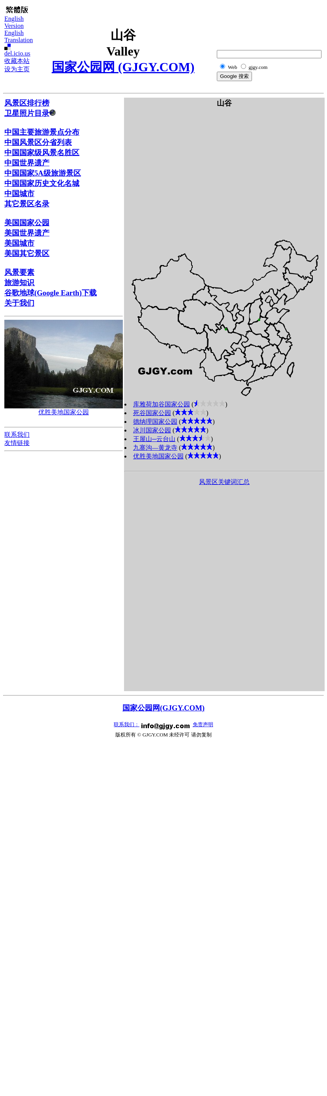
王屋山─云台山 (154, 439)
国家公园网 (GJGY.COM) (123, 67)
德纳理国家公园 (155, 421)
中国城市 (19, 193)
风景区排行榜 (26, 103)
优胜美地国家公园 (63, 412)
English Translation (18, 36)
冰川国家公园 (152, 430)
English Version (14, 22)
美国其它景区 (26, 253)
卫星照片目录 (30, 113)
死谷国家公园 (152, 413)
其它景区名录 (26, 204)
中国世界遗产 (26, 163)
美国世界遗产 (26, 233)
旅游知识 (19, 282)
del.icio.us (17, 53)
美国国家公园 (26, 223)
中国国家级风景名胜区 (41, 152)
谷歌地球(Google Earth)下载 (50, 293)
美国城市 (19, 243)
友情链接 (17, 443)
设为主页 (17, 69)
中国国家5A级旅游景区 (42, 173)
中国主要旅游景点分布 (41, 132)
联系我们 (17, 434)
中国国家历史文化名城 (41, 183)
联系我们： (126, 724)
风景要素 (19, 272)
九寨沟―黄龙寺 (155, 447)
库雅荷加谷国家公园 (161, 404)
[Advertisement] (283, 22)
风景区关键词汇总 (224, 481)
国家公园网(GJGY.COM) (163, 708)
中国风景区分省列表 (38, 142)
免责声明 (203, 724)
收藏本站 (17, 60)
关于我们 (19, 303)
